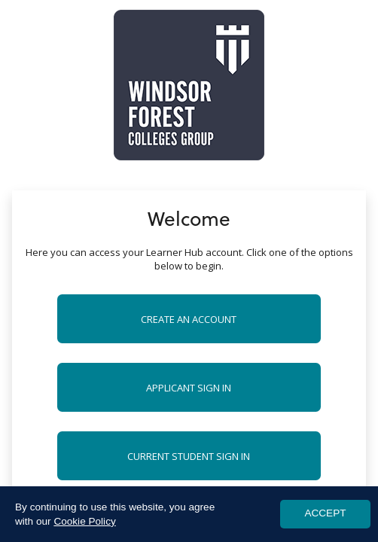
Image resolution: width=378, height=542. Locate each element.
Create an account (188, 319)
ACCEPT (325, 513)
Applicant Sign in (188, 387)
